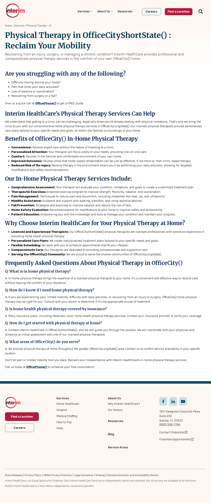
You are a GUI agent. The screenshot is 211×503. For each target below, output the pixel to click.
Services (19, 25)
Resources (115, 421)
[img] (15, 10)
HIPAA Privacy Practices (57, 475)
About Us (114, 398)
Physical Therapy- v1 (39, 25)
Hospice (61, 410)
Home (8, 25)
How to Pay (64, 422)
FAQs (59, 428)
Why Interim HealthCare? (124, 404)
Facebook (163, 401)
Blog (111, 434)
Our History (115, 410)
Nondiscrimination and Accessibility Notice (132, 475)
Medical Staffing (66, 416)
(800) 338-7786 (169, 424)
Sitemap (100, 475)
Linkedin (173, 401)
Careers (19, 427)
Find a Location (22, 416)
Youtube (183, 401)
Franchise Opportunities (174, 439)
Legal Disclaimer (83, 475)
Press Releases (13, 475)
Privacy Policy (33, 475)
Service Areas (118, 447)
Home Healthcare (67, 404)
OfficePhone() (45, 103)
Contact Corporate (171, 432)
